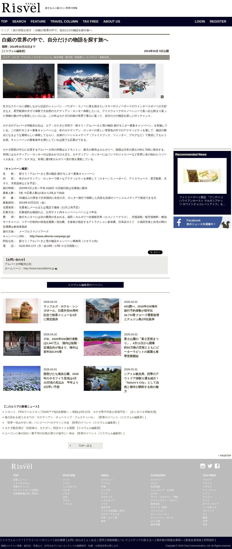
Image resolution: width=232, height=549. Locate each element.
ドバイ (66, 479)
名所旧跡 (155, 486)
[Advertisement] (202, 91)
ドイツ (206, 493)
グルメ (154, 483)
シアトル (67, 504)
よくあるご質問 (95, 540)
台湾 (205, 521)
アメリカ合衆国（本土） (113, 510)
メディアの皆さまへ (142, 540)
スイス (206, 500)
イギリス (207, 486)
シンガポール (70, 486)
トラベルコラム (21, 483)
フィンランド (209, 490)
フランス (207, 483)
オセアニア (107, 497)
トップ (5, 30)
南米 (103, 521)
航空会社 (155, 504)
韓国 (205, 517)
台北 (65, 497)
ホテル (154, 493)
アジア (104, 493)
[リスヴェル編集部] (13, 51)
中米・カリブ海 (109, 517)
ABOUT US (111, 21)
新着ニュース (20, 479)
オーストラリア (211, 504)
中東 (103, 486)
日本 (205, 524)
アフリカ (105, 483)
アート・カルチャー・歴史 (164, 497)
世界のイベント (21, 486)
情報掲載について (117, 540)
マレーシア (208, 510)
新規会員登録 (193, 540)
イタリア (207, 479)
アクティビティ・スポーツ (164, 500)
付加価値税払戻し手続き (26, 493)
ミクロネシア (108, 500)
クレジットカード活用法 (26, 490)
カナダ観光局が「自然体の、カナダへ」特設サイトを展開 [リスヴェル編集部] (52, 427)
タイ (205, 514)
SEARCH (19, 21)
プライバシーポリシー (39, 540)
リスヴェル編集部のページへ (85, 284)
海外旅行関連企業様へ (169, 540)
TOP (4, 21)
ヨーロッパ (107, 479)
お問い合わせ (75, 540)
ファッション (158, 510)
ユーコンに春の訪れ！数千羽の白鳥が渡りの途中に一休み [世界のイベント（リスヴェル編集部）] (64, 433)
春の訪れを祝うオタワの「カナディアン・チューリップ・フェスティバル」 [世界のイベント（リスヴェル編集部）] (75, 417)
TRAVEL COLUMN (64, 21)
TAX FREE (91, 21)
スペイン (207, 497)
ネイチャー (156, 479)
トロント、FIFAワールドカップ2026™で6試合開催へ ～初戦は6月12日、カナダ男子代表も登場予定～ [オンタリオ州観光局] (80, 411)
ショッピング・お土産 (162, 490)
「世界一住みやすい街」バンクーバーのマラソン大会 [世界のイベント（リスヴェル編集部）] (62, 422)
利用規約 (209, 540)
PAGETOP (225, 455)
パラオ (66, 493)
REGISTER (218, 21)
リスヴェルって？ (13, 540)
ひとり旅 (155, 521)
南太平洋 (105, 507)
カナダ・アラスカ (110, 514)
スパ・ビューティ (160, 514)
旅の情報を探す (22, 30)
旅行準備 (155, 524)
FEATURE (38, 21)
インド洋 (105, 490)
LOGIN (200, 21)
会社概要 (60, 540)
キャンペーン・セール (162, 517)
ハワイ (66, 483)
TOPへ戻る (85, 445)
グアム (66, 500)
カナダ (66, 490)
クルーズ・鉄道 (159, 507)
